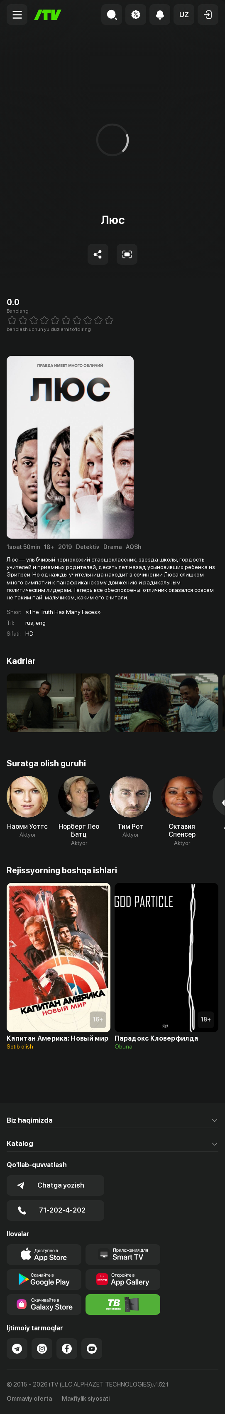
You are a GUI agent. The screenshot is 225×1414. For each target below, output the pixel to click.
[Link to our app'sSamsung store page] (44, 1304)
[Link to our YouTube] (91, 1348)
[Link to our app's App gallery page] (123, 1279)
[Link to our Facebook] (66, 1348)
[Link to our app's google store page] (44, 1279)
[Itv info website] (123, 1304)
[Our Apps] (123, 1254)
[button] (184, 14)
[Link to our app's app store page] (44, 1254)
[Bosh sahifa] (47, 15)
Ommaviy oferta (29, 1398)
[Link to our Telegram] (17, 1348)
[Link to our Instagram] (42, 1348)
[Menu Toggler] (17, 14)
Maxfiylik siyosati (86, 1398)
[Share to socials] (98, 254)
